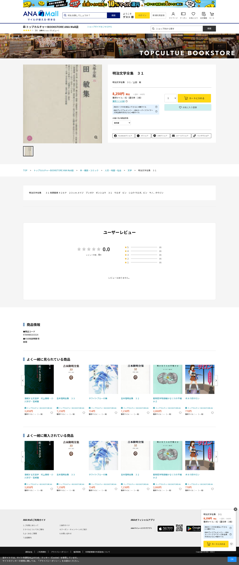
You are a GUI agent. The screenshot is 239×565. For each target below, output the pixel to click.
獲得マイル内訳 (118, 101)
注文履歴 (203, 18)
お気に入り (193, 18)
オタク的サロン (192, 398)
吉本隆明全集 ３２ (130, 398)
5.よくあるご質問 (30, 533)
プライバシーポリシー (60, 552)
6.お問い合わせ (66, 533)
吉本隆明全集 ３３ (66, 398)
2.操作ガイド (65, 525)
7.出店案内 (27, 537)
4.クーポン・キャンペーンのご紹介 (73, 529)
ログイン (142, 15)
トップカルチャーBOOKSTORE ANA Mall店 (52, 27)
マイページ (173, 18)
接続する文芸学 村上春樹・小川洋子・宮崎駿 (39, 400)
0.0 (106, 249)
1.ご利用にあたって (30, 525)
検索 (113, 15)
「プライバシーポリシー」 (49, 560)
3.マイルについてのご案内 (33, 529)
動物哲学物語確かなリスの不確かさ (167, 400)
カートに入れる (218, 544)
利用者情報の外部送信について (97, 552)
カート (211, 18)
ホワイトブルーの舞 (98, 398)
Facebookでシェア (125, 135)
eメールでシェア (182, 135)
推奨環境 (76, 552)
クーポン (183, 18)
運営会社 (28, 552)
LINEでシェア (162, 135)
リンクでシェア (203, 135)
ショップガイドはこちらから (99, 26)
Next (216, 380)
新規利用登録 (158, 15)
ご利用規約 (41, 552)
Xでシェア (144, 135)
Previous (23, 380)
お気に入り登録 (189, 107)
